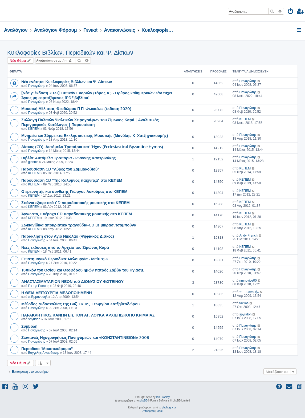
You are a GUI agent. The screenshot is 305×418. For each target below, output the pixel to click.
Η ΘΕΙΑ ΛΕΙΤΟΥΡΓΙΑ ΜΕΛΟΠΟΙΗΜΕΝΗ (56, 292)
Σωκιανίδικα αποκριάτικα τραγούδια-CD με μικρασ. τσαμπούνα (78, 224)
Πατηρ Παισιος (38, 286)
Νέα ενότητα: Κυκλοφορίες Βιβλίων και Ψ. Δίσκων (66, 81)
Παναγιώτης (36, 86)
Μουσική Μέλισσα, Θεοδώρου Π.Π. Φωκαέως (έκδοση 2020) (76, 108)
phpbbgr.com (169, 407)
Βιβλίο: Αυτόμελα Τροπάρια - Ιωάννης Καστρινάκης (68, 157)
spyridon (34, 319)
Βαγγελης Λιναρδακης (43, 353)
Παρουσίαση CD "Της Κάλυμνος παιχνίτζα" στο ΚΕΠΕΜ (71, 180)
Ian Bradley (163, 397)
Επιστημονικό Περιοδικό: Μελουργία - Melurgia (64, 258)
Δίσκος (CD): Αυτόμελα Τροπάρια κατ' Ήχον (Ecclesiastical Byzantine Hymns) (92, 146)
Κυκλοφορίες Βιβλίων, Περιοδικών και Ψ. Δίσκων (70, 52)
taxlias (243, 303)
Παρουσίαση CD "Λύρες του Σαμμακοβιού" (60, 169)
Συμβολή (29, 326)
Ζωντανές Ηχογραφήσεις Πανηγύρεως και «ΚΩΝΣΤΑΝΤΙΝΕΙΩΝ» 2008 (85, 337)
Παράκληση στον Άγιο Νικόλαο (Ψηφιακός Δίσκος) (67, 236)
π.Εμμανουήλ (37, 297)
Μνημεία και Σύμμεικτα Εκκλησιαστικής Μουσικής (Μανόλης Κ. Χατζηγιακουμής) (94, 135)
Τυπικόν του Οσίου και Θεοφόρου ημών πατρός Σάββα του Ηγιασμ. (82, 269)
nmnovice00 (248, 280)
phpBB (144, 400)
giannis (33, 162)
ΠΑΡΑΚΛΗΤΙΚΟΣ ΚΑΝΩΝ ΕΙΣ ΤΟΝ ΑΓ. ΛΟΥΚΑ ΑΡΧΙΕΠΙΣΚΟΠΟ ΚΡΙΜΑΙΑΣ (88, 315)
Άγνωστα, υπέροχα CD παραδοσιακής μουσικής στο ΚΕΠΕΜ (76, 213)
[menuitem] (291, 12)
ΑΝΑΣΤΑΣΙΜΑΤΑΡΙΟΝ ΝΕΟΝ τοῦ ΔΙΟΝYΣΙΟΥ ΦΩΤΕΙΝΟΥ (72, 281)
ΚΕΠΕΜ (33, 129)
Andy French (248, 235)
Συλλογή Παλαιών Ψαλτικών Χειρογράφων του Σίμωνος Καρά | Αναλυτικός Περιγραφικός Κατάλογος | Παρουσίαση (90, 122)
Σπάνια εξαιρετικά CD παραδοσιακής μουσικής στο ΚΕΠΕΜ (75, 202)
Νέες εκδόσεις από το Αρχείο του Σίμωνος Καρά (65, 247)
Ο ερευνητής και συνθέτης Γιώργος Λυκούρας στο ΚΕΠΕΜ (74, 191)
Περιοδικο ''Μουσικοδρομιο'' (47, 348)
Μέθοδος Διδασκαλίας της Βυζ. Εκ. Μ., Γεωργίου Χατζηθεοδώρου (80, 303)
